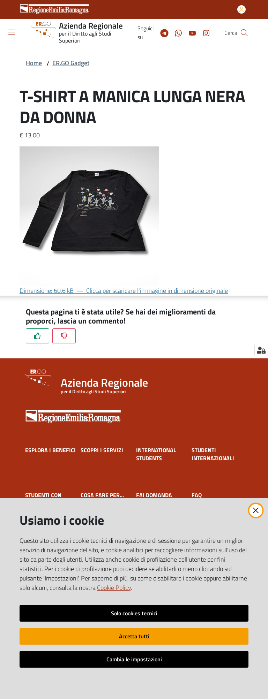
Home (34, 63)
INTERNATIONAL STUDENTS (156, 454)
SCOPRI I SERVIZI (102, 450)
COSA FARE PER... (102, 495)
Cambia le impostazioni (134, 659)
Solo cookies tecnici (134, 613)
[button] (244, 33)
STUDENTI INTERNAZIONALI (213, 454)
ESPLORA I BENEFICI (50, 450)
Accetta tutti (134, 636)
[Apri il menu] (12, 32)
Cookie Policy (114, 587)
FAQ (197, 495)
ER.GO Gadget (70, 63)
